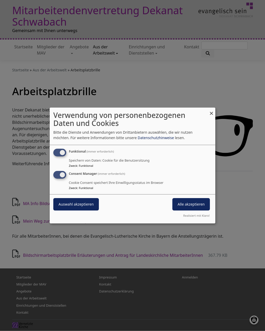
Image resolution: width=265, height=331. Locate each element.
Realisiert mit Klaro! (196, 215)
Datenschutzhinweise (156, 137)
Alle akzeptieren (191, 204)
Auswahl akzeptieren (76, 204)
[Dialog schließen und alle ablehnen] (211, 111)
